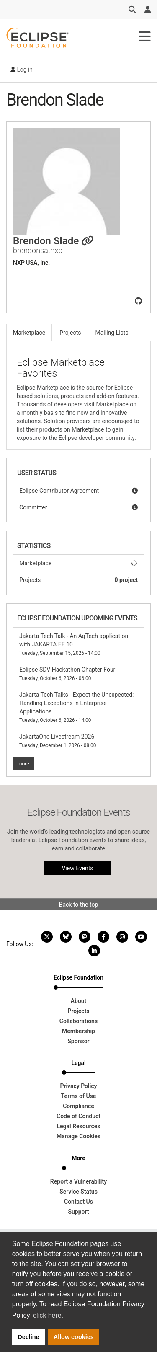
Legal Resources (78, 1126)
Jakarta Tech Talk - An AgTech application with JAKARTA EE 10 (73, 644)
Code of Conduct (78, 1116)
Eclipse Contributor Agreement (78, 490)
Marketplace (78, 563)
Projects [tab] (70, 332)
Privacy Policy (78, 1086)
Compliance (78, 1106)
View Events (77, 868)
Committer (78, 507)
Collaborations (78, 1021)
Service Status (78, 1191)
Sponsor (78, 1041)
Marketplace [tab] (29, 332)
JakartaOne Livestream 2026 (57, 740)
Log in (21, 69)
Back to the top (78, 904)
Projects (78, 580)
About (79, 1001)
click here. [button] (48, 1315)
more (23, 764)
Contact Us (78, 1201)
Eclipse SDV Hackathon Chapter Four (67, 673)
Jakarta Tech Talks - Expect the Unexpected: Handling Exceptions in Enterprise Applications (76, 707)
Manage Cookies (78, 1136)
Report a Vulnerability (78, 1181)
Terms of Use (78, 1096)
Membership (78, 1031)
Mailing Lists (112, 332)
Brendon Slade (53, 241)
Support (78, 1211)
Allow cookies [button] (74, 1337)
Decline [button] (28, 1337)
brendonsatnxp (37, 250)
